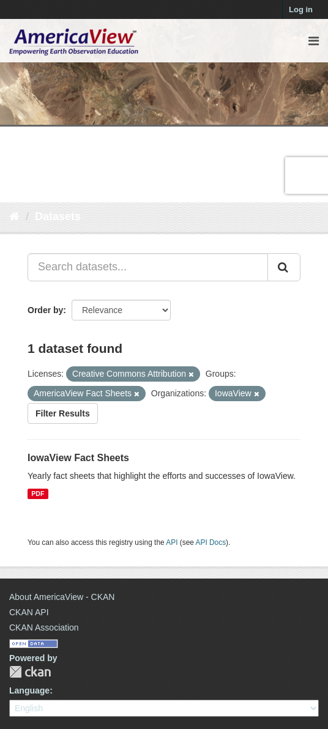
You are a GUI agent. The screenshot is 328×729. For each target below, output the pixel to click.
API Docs (211, 542)
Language (29, 690)
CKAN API (29, 612)
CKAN (30, 671)
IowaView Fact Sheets (78, 458)
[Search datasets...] (148, 267)
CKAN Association (44, 627)
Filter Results (62, 413)
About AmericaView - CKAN (61, 597)
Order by (45, 310)
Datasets (58, 216)
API (171, 542)
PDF (37, 493)
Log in (301, 9)
